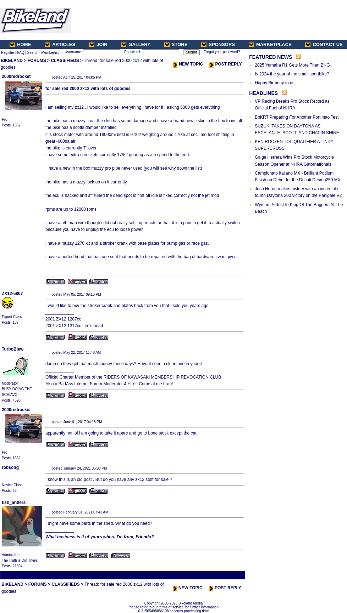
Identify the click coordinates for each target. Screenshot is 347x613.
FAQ (20, 53)
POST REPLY (225, 64)
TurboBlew (12, 349)
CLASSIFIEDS (65, 60)
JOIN (98, 44)
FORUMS (37, 60)
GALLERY (135, 44)
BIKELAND (12, 60)
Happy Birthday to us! (275, 82)
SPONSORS (218, 44)
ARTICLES (60, 44)
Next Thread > (232, 575)
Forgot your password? (222, 52)
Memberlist (50, 53)
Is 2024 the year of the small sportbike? (292, 74)
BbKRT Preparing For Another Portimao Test (296, 117)
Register (7, 53)
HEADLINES (263, 93)
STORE (176, 44)
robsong (10, 467)
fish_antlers (14, 502)
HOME (20, 44)
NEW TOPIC (188, 64)
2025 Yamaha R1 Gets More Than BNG (292, 65)
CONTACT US (323, 44)
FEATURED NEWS (270, 57)
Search (33, 53)
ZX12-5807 (12, 293)
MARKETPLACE (270, 44)
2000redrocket (16, 76)
